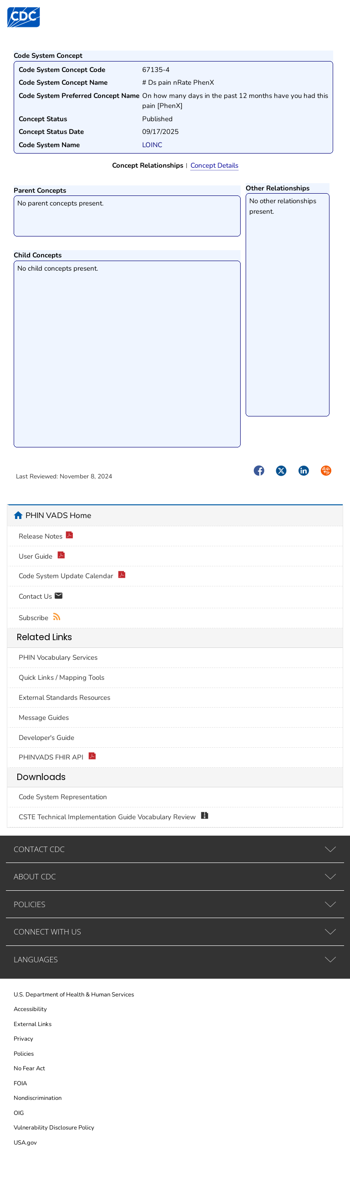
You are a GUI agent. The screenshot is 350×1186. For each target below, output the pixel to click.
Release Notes (46, 536)
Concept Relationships (147, 165)
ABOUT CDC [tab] (35, 876)
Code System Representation (63, 796)
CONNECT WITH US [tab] (47, 931)
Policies (24, 1054)
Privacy (23, 1039)
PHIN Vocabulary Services (58, 657)
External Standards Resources (64, 697)
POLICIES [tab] (29, 904)
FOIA (20, 1083)
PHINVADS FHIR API (57, 757)
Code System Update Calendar (72, 576)
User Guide (42, 556)
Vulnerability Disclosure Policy (54, 1128)
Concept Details (214, 165)
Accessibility (30, 1009)
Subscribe (40, 618)
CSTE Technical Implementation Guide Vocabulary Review (114, 817)
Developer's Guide (46, 737)
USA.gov (25, 1143)
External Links (32, 1024)
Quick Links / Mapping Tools (61, 677)
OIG (19, 1113)
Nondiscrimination (38, 1098)
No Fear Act (29, 1068)
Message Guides (44, 717)
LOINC (152, 144)
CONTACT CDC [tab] (39, 849)
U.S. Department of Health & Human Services (74, 995)
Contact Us (41, 597)
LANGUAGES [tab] (36, 959)
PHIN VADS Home (58, 515)
